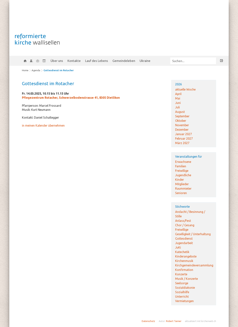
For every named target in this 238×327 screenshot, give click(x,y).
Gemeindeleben (123, 60)
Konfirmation (184, 269)
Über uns (57, 60)
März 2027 (182, 143)
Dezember (182, 129)
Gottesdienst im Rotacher (59, 70)
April (178, 94)
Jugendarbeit (184, 243)
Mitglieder (182, 184)
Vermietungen (184, 301)
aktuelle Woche (185, 89)
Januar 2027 (183, 134)
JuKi (178, 247)
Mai (177, 98)
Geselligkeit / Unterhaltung (193, 234)
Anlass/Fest (183, 220)
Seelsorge (181, 283)
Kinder (179, 179)
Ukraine (145, 60)
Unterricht (182, 296)
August (180, 111)
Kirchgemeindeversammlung (194, 265)
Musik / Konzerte (186, 278)
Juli (177, 107)
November (182, 125)
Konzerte (181, 274)
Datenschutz (148, 321)
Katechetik (182, 252)
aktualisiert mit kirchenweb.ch (200, 321)
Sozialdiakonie (185, 287)
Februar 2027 (184, 138)
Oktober (180, 120)
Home (25, 70)
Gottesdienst (184, 238)
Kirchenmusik (184, 260)
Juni (178, 102)
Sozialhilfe (182, 292)
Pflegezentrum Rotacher (71, 97)
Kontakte (74, 60)
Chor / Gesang (184, 225)
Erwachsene (183, 161)
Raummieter (183, 188)
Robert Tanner (173, 321)
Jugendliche (183, 175)
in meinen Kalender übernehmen (43, 125)
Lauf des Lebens (96, 60)
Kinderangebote (186, 256)
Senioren (181, 193)
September (182, 116)
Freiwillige (181, 170)
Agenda (36, 70)
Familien (180, 166)
